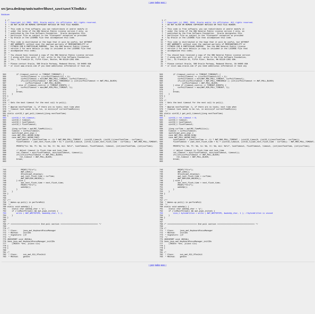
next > (164, 2)
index (157, 2)
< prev (151, 2)
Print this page (5, 14)
